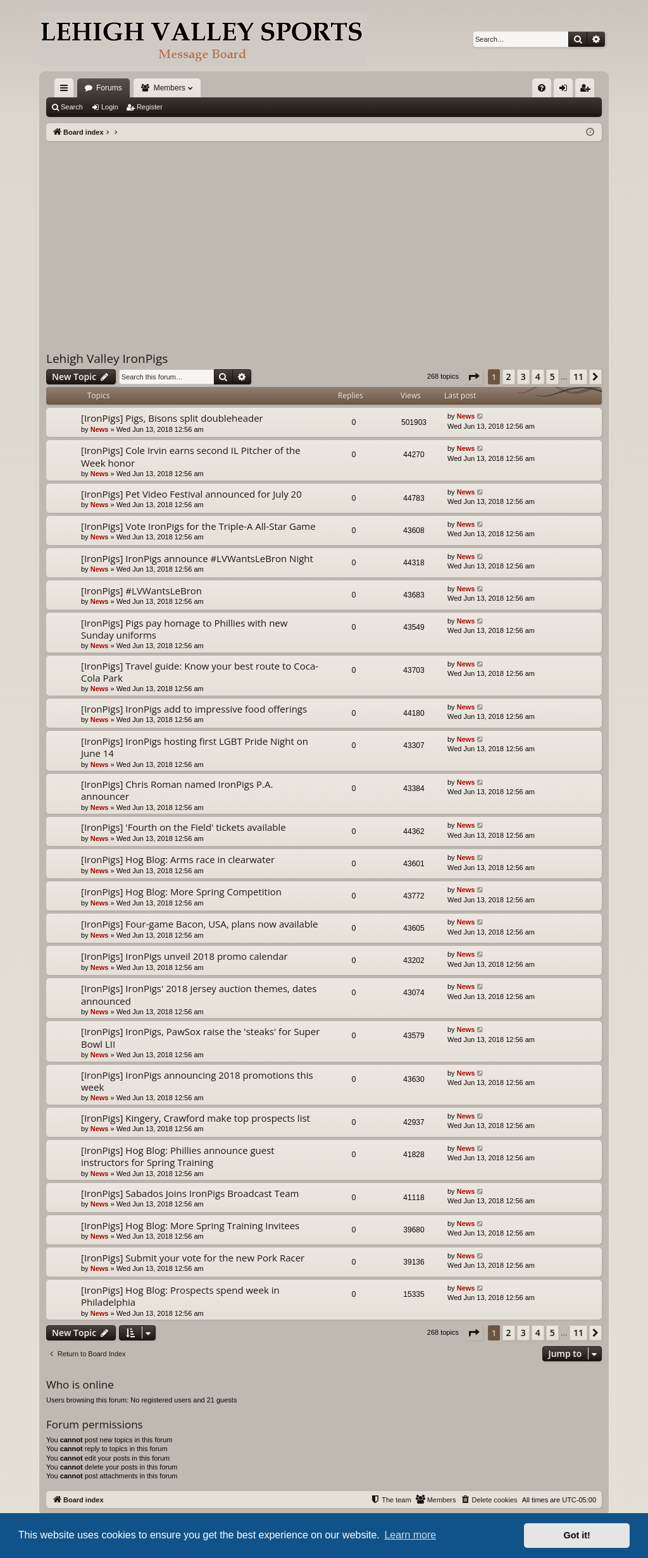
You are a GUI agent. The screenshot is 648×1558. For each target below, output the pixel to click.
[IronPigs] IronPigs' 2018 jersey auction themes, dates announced (198, 994)
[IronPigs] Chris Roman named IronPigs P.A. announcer (177, 790)
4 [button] (537, 377)
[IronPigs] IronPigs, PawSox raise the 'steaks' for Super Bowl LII (200, 1037)
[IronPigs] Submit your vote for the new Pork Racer (192, 1257)
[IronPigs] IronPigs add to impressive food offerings (194, 708)
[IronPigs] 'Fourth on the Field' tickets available (183, 827)
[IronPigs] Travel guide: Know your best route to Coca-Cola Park (199, 671)
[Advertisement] (324, 235)
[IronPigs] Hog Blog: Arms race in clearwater (178, 859)
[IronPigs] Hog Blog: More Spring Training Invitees (190, 1225)
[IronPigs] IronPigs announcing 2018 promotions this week (197, 1081)
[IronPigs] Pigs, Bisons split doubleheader (172, 418)
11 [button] (578, 377)
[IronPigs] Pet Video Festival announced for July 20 (191, 494)
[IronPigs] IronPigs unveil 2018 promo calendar (184, 956)
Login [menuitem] (566, 90)
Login (109, 107)
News (99, 429)
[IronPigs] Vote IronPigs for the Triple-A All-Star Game (198, 526)
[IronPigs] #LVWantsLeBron (141, 590)
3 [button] (523, 377)
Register (150, 107)
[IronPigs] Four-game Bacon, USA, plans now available (199, 923)
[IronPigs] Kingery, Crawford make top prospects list (195, 1118)
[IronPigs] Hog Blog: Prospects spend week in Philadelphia (180, 1296)
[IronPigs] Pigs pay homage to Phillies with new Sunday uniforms (184, 628)
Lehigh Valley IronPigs (107, 358)
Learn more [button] (410, 1535)
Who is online (80, 1384)
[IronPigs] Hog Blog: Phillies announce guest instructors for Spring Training (178, 1156)
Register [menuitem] (587, 90)
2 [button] (508, 377)
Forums (109, 87)
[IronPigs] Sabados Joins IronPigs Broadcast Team (190, 1193)
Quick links (66, 90)
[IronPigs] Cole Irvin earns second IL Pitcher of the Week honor (191, 456)
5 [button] (552, 377)
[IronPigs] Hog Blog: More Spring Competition (181, 891)
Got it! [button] (577, 1535)
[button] (473, 376)
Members (169, 87)
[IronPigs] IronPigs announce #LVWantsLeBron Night (197, 558)
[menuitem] (541, 87)
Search (72, 107)
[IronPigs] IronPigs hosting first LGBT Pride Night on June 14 (194, 747)
